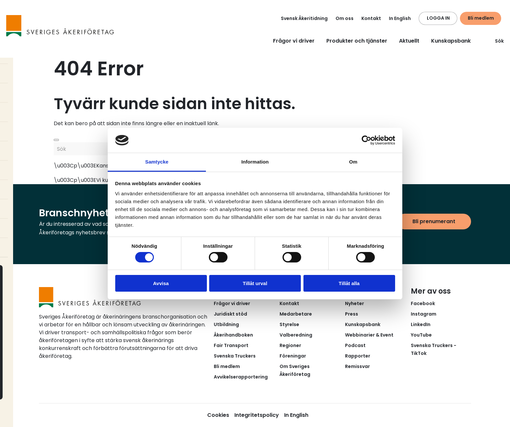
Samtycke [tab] (157, 162)
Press (351, 314)
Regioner (290, 345)
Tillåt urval (255, 283)
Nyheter (354, 303)
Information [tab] (255, 162)
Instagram (423, 314)
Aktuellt (409, 41)
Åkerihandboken (233, 335)
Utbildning (226, 324)
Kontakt (371, 18)
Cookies (218, 415)
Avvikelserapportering (241, 377)
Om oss (345, 18)
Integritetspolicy (256, 415)
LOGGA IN (438, 18)
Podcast (355, 345)
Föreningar (293, 356)
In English (400, 18)
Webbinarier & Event (369, 335)
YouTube (421, 335)
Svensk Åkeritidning (304, 18)
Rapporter (357, 356)
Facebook (423, 303)
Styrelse (289, 324)
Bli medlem (481, 18)
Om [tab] (353, 162)
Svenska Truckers (235, 356)
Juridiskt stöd (230, 314)
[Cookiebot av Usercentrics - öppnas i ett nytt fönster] (366, 140)
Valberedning (296, 335)
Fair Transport (231, 345)
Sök (495, 41)
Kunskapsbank (451, 41)
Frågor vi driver (294, 41)
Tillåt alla (349, 283)
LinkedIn (420, 324)
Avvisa (161, 283)
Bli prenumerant (433, 221)
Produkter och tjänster (356, 41)
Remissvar (357, 366)
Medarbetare (296, 314)
